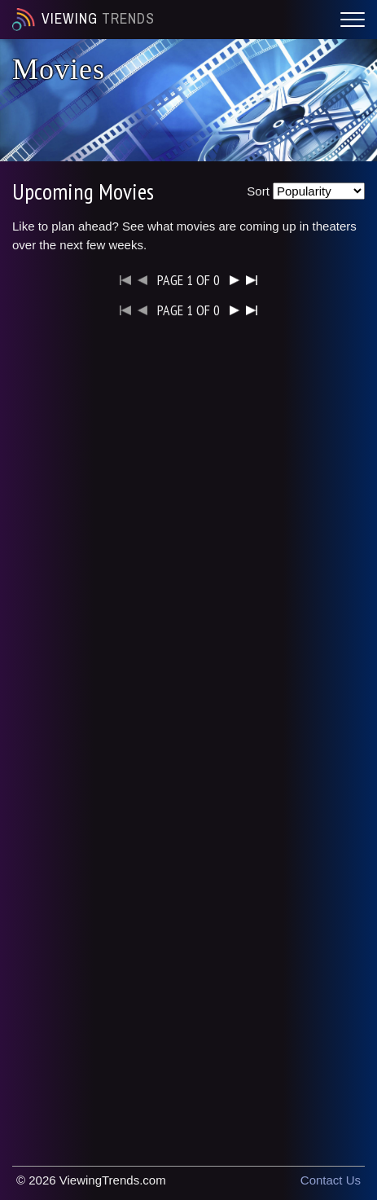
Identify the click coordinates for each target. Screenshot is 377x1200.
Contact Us (330, 1180)
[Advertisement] (188, 533)
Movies (58, 69)
